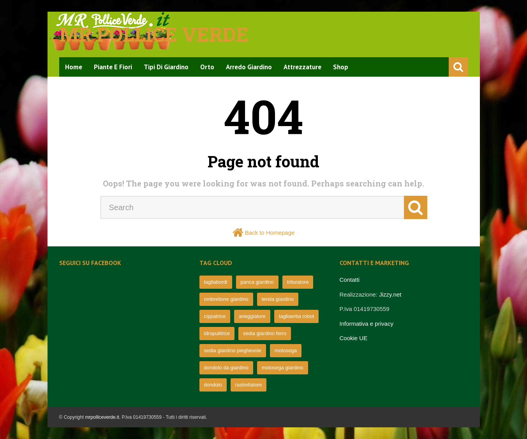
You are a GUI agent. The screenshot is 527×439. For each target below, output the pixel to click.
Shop (340, 67)
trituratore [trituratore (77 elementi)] (298, 282)
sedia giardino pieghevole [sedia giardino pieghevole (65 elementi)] (232, 350)
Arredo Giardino (249, 67)
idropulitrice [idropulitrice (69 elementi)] (217, 333)
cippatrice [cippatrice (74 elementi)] (215, 316)
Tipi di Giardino (166, 67)
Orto (207, 67)
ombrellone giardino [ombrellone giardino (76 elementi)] (226, 299)
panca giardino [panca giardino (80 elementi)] (257, 282)
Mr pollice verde (154, 34)
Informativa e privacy (366, 323)
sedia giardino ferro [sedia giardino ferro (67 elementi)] (264, 333)
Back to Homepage (270, 232)
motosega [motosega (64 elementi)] (286, 350)
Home (73, 67)
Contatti (350, 279)
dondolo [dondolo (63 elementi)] (213, 385)
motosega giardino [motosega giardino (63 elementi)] (282, 368)
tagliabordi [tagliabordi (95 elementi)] (215, 282)
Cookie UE (354, 338)
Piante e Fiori (113, 67)
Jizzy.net (390, 294)
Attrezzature (302, 67)
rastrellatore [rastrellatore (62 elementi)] (248, 385)
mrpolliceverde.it (102, 417)
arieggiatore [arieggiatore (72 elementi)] (252, 316)
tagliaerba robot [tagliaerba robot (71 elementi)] (296, 316)
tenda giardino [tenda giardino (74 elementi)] (278, 299)
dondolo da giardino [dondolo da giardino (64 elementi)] (226, 368)
